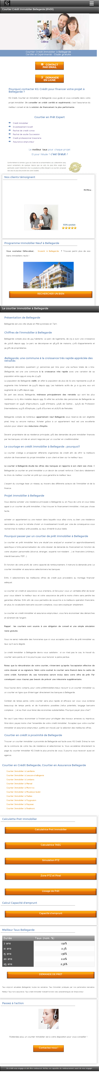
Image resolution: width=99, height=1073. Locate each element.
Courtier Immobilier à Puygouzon (21, 800)
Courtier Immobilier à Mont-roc (21, 788)
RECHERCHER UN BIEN (50, 293)
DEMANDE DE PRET (50, 974)
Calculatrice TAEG (51, 845)
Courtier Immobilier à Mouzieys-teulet (23, 792)
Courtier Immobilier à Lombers (20, 780)
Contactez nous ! (48, 1047)
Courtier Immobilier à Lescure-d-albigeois (25, 775)
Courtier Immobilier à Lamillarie (21, 771)
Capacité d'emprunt (50, 913)
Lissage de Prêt (50, 891)
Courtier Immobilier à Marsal (19, 784)
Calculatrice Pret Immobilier (51, 829)
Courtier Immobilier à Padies (19, 796)
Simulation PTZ (50, 860)
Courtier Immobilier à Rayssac (20, 804)
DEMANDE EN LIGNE (50, 79)
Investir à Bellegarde (48, 251)
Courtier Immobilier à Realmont (21, 808)
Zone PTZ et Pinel (51, 875)
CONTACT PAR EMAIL (49, 66)
